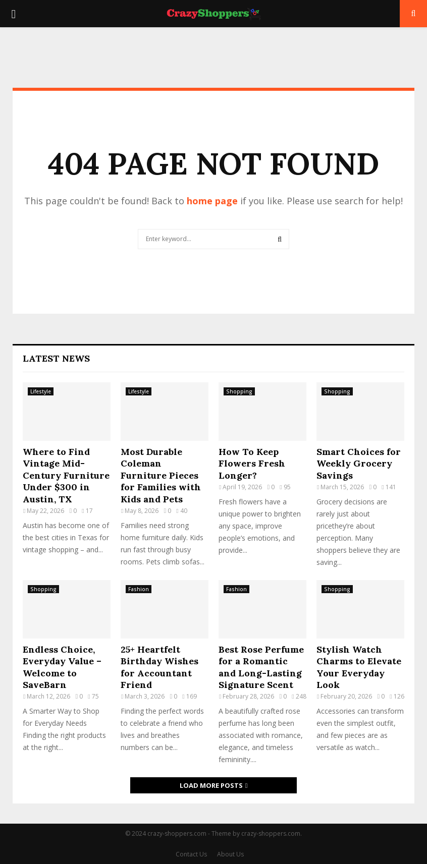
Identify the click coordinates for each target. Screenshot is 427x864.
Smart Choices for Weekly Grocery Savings (358, 463)
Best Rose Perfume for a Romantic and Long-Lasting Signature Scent (261, 667)
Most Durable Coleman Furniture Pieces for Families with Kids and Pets (161, 475)
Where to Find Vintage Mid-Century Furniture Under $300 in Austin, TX (66, 475)
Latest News (56, 358)
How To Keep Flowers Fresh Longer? (252, 463)
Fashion (138, 589)
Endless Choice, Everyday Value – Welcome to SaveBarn (62, 667)
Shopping (239, 391)
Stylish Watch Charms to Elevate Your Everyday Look (358, 667)
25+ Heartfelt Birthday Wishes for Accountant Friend (159, 667)
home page (212, 201)
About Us (230, 854)
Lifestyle (40, 391)
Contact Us (191, 854)
